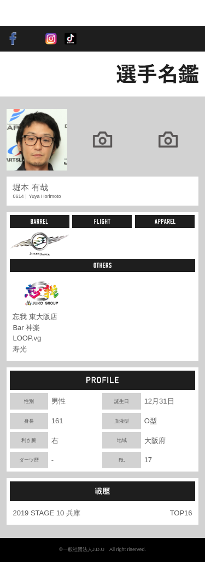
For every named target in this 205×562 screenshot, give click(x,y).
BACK (25, 73)
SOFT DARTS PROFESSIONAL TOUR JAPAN (40, 12)
